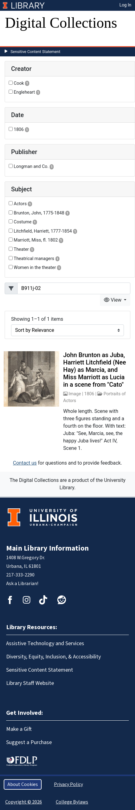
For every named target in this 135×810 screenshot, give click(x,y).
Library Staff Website (30, 683)
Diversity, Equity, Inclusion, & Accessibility (53, 657)
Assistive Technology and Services (45, 643)
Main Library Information (47, 548)
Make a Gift (19, 729)
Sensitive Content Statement (35, 51)
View (113, 300)
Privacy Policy (68, 784)
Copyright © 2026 (23, 802)
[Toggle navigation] (13, 40)
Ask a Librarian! (22, 583)
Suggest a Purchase (29, 742)
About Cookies (22, 784)
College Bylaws (72, 802)
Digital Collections (61, 22)
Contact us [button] (25, 463)
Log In (125, 4)
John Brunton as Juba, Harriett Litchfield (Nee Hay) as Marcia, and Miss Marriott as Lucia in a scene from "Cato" (94, 369)
